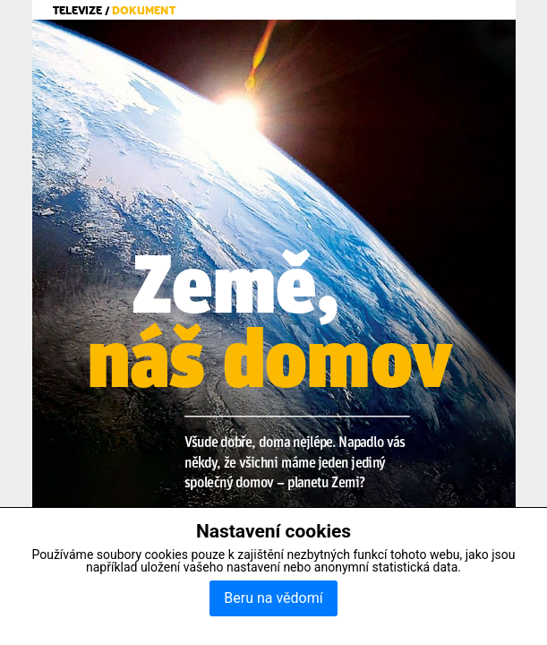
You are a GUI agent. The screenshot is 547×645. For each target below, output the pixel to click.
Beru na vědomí (273, 597)
